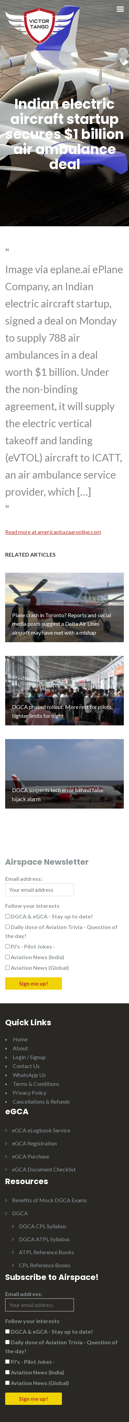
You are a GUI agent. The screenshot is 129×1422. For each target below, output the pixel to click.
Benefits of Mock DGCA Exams (49, 1200)
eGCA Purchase (30, 1156)
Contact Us (26, 1066)
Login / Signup (29, 1057)
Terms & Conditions (36, 1083)
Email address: (39, 885)
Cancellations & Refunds (41, 1101)
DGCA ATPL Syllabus (44, 1239)
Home (20, 1039)
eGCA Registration (34, 1143)
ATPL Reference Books (46, 1252)
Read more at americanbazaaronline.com (53, 532)
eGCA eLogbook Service (41, 1130)
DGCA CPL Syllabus (42, 1226)
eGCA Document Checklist (44, 1169)
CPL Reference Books (45, 1265)
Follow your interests (32, 905)
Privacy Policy (29, 1092)
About (20, 1048)
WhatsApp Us (29, 1074)
